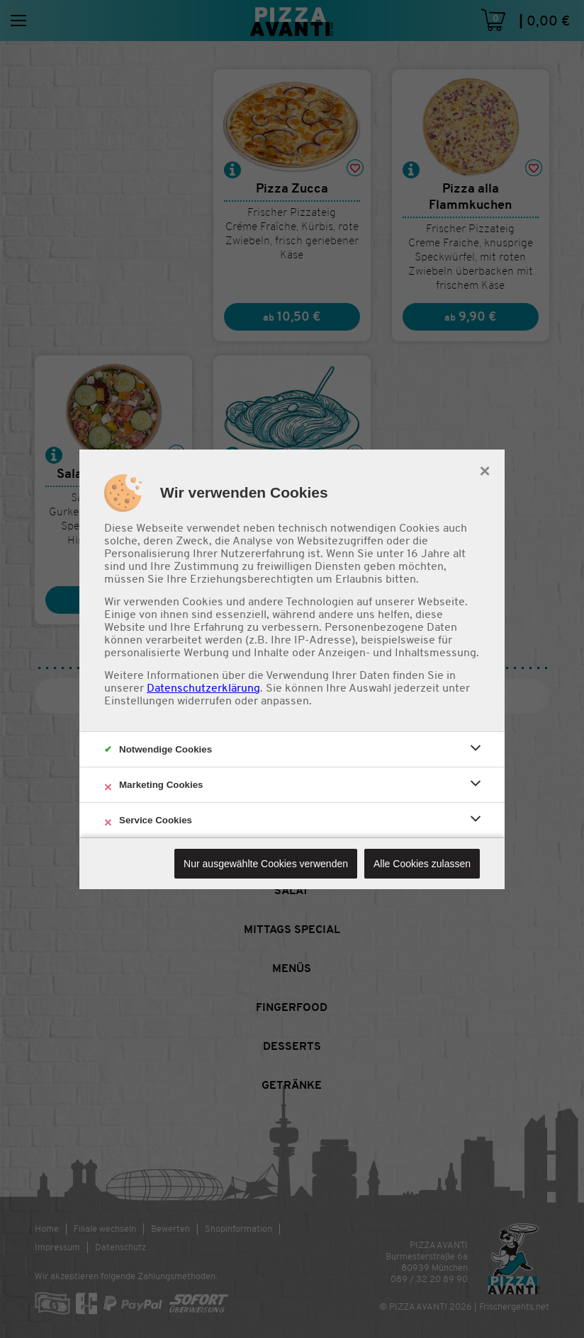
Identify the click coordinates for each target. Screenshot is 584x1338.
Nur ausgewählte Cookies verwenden (266, 863)
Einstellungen (139, 701)
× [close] (484, 469)
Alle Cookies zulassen (422, 863)
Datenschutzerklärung (203, 688)
